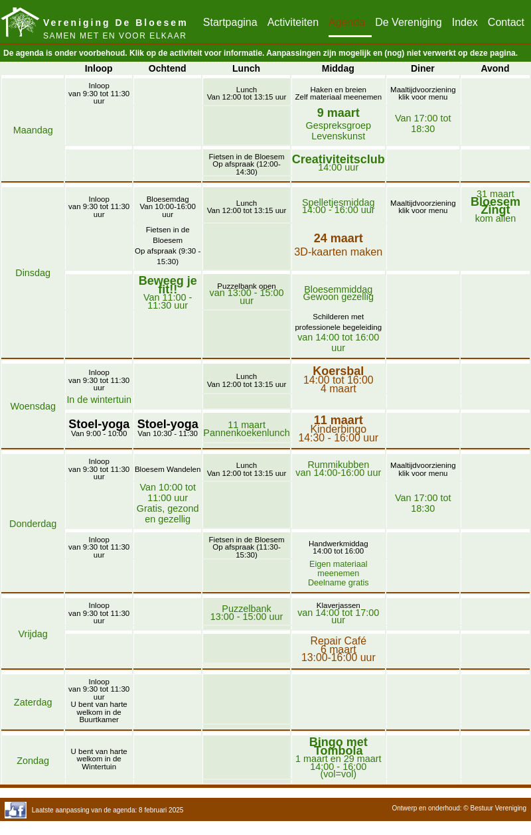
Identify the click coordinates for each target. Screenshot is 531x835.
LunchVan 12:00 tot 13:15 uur (247, 94)
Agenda (347, 22)
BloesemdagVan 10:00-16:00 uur (168, 206)
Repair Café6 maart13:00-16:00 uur (338, 649)
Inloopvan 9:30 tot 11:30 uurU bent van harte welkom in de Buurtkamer (98, 701)
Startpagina (230, 22)
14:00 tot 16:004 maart (338, 380)
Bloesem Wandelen (167, 469)
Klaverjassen (338, 605)
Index (465, 22)
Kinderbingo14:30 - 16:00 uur (338, 429)
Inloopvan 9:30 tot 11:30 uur (98, 93)
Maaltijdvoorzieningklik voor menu (423, 94)
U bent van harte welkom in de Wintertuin (99, 759)
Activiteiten (293, 22)
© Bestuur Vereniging (494, 808)
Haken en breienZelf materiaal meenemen (338, 94)
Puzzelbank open (246, 286)
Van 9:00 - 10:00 (98, 429)
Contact (506, 22)
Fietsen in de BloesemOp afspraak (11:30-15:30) (247, 547)
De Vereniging (408, 22)
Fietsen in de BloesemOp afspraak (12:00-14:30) (247, 164)
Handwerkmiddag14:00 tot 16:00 (338, 548)
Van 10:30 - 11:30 (167, 429)
